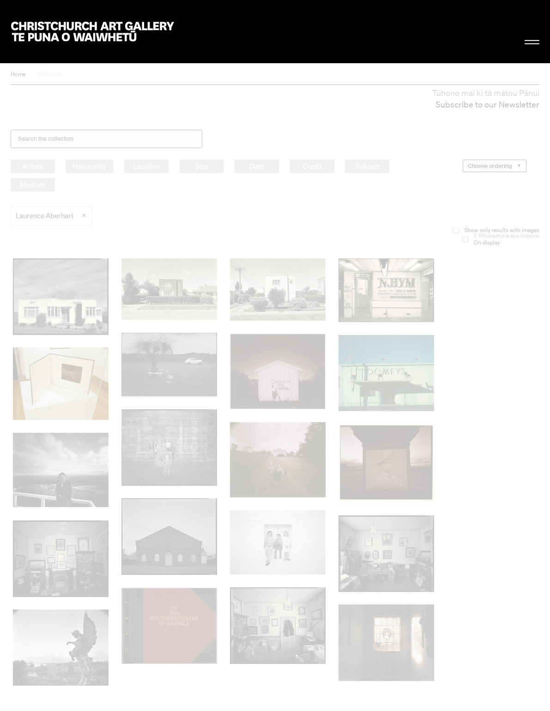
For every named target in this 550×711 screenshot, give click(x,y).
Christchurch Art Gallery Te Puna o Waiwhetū (93, 31)
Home (18, 74)
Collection (49, 74)
